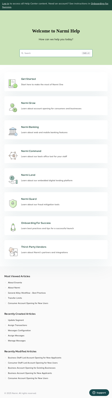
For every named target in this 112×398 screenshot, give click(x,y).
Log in (5, 3)
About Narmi (14, 287)
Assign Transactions (17, 325)
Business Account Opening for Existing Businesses (31, 368)
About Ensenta (15, 282)
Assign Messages (16, 335)
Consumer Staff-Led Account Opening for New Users (33, 363)
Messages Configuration (19, 330)
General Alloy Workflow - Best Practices (27, 293)
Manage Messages (17, 340)
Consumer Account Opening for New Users (28, 303)
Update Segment (16, 320)
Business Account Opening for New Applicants (30, 373)
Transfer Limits (15, 298)
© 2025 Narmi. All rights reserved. (20, 393)
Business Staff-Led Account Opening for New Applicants (34, 357)
